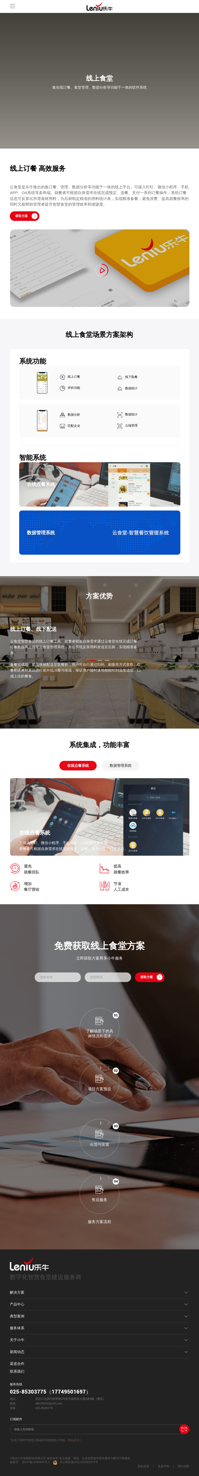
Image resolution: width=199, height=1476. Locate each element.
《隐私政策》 (73, 1440)
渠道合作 (17, 1364)
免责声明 (163, 1466)
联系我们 (17, 1371)
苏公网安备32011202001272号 (75, 1462)
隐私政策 (143, 1466)
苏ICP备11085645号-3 (35, 1462)
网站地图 (183, 1466)
